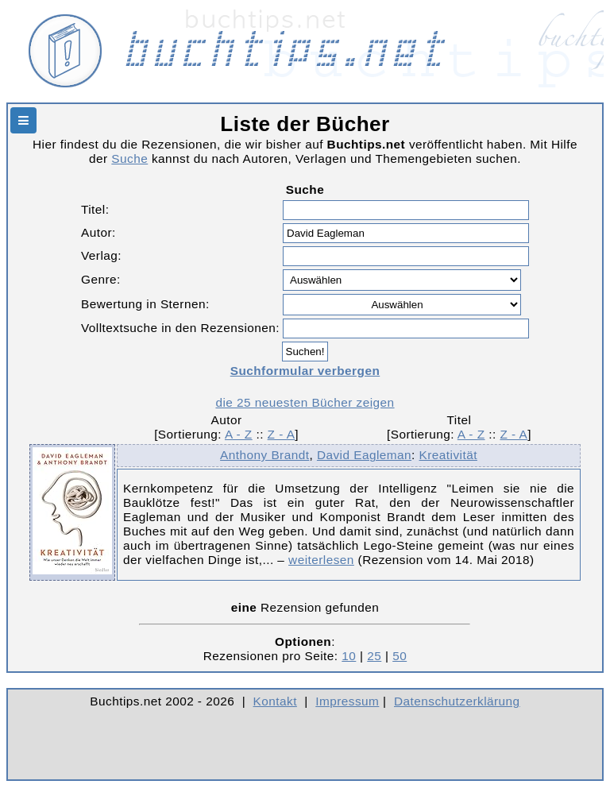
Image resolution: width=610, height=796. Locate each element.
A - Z (239, 434)
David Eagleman (364, 455)
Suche (129, 158)
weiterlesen (321, 559)
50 (399, 656)
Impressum (347, 701)
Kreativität (448, 455)
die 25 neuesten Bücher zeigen (304, 402)
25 (374, 656)
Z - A (281, 434)
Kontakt (275, 701)
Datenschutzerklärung (457, 701)
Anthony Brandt (264, 455)
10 (349, 656)
